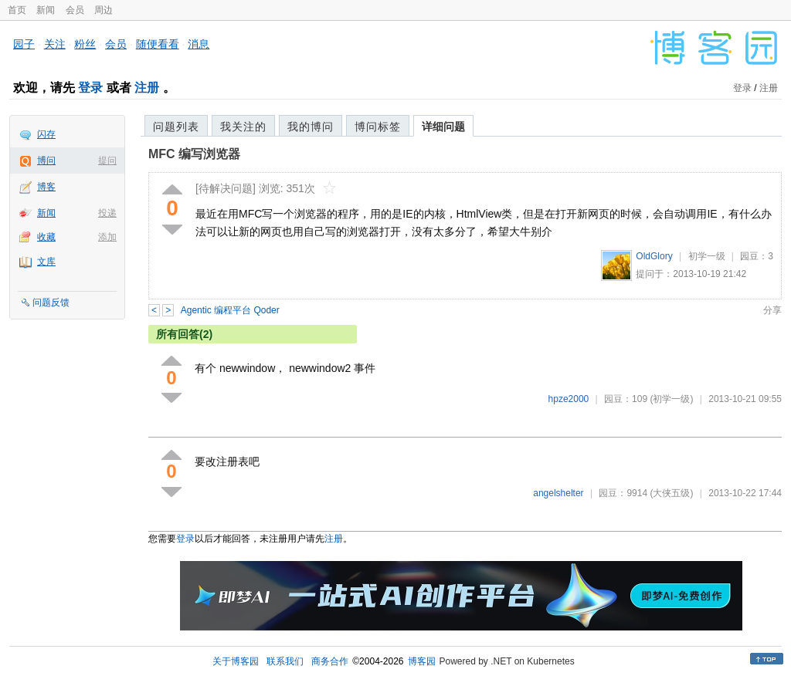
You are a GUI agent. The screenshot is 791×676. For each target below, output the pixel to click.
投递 (107, 213)
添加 (107, 237)
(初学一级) (671, 399)
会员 (75, 10)
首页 (17, 10)
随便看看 (157, 44)
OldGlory (654, 256)
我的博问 (310, 126)
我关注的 (243, 126)
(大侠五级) (671, 493)
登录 (90, 87)
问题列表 (176, 126)
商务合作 (329, 661)
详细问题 (443, 126)
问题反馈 (51, 302)
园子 (24, 44)
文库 (46, 261)
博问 (46, 160)
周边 (103, 10)
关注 (55, 44)
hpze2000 (568, 399)
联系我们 (285, 661)
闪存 (46, 134)
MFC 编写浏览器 (194, 154)
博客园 (422, 661)
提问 (107, 160)
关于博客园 (235, 661)
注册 (146, 87)
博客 (46, 186)
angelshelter (558, 493)
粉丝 (85, 44)
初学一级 (706, 256)
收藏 (46, 237)
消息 (198, 44)
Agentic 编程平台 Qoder (230, 310)
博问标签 (378, 126)
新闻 (45, 10)
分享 (772, 310)
